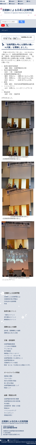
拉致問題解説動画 (9, 344)
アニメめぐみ (8, 348)
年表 (5, 303)
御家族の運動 (8, 376)
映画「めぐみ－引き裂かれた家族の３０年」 (17, 365)
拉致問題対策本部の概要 (11, 399)
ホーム (4, 440)
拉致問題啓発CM (9, 360)
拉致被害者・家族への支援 (12, 406)
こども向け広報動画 (10, 346)
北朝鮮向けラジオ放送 (11, 362)
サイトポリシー (9, 413)
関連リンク (7, 388)
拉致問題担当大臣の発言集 (12, 401)
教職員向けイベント (10, 319)
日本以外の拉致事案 (10, 301)
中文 (29, 1)
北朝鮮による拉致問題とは (12, 296)
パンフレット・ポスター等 (12, 355)
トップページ (6, 37)
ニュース (15, 37)
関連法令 (7, 408)
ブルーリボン (8, 378)
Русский (4, 3)
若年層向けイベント (10, 317)
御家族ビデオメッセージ (11, 353)
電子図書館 (7, 351)
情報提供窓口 (8, 415)
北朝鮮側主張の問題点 (11, 299)
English (12, 1)
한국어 (21, 1)
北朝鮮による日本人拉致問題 (18, 11)
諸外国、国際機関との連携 (12, 330)
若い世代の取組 (9, 383)
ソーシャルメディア (10, 410)
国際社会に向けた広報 (11, 333)
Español (21, 3)
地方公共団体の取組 (10, 380)
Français (13, 3)
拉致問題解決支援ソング (11, 385)
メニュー (5, 30)
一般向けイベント (9, 315)
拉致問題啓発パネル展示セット (13, 358)
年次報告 (7, 403)
